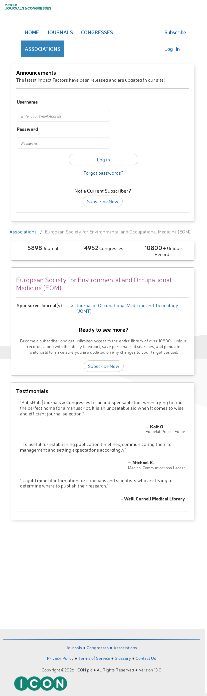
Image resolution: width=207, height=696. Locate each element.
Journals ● (76, 647)
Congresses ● (100, 647)
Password (27, 129)
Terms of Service (94, 658)
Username (27, 102)
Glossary (123, 658)
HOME (32, 32)
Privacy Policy (60, 658)
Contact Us (146, 658)
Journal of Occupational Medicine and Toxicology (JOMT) (127, 308)
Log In (172, 48)
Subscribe (175, 32)
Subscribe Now (102, 201)
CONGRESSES (97, 32)
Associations (23, 231)
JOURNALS (60, 32)
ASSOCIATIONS (42, 48)
